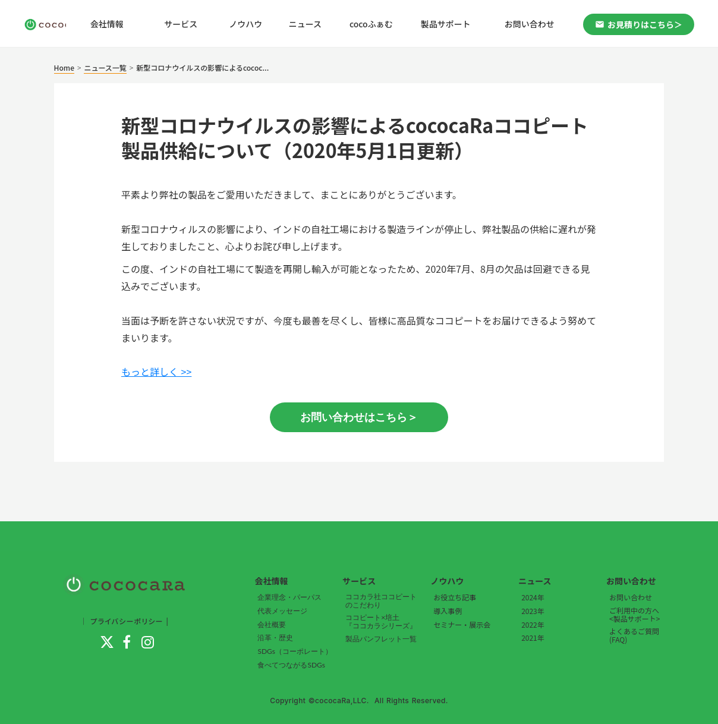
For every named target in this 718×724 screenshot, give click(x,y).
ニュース (305, 24)
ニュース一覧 (105, 68)
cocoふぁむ (371, 24)
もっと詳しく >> (156, 371)
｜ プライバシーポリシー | (124, 621)
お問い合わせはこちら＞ (359, 417)
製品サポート (446, 24)
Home (64, 68)
